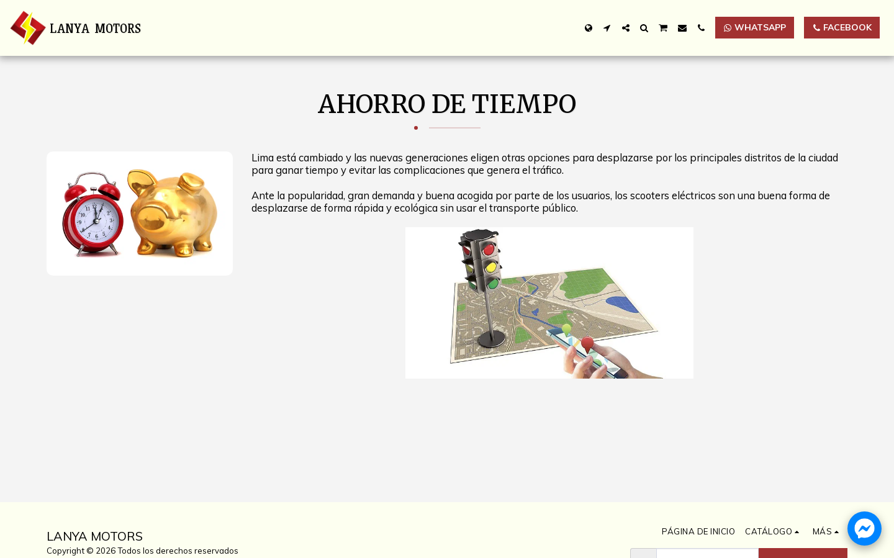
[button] (607, 28)
